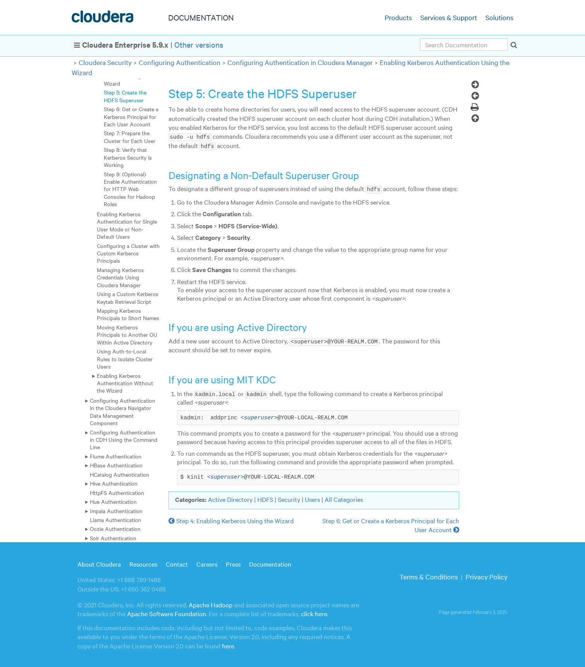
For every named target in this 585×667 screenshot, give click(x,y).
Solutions (499, 17)
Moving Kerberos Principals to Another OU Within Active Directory (127, 334)
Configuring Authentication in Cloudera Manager (300, 62)
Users (312, 498)
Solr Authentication (113, 538)
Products (398, 17)
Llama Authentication (115, 520)
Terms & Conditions (428, 575)
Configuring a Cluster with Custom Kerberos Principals (128, 253)
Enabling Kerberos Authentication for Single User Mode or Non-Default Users (127, 225)
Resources (143, 563)
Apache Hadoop (210, 604)
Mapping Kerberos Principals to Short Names (128, 314)
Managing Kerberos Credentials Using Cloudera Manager (120, 277)
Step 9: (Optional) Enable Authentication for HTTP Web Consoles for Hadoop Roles (130, 189)
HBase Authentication (116, 465)
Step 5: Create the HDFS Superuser (125, 95)
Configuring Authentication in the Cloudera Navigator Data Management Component (122, 411)
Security (289, 498)
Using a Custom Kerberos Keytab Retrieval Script (127, 297)
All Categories (344, 498)
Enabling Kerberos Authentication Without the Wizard (125, 383)
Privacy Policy (487, 575)
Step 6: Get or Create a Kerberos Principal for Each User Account (131, 116)
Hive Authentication (114, 483)
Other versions (198, 44)
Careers (206, 563)
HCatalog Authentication (119, 474)
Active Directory (230, 498)
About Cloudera (99, 563)
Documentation (270, 563)
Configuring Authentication (179, 62)
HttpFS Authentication (117, 492)
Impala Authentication (116, 511)
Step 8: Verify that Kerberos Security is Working (128, 157)
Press (233, 563)
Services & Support (448, 17)
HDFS (265, 498)
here (228, 645)
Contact (177, 563)
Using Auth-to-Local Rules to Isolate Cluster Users (125, 358)
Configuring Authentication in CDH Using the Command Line (123, 439)
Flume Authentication (115, 456)
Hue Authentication (113, 501)
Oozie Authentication (115, 529)
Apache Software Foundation (166, 612)
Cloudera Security (105, 62)
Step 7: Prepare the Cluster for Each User (129, 136)
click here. (314, 612)
